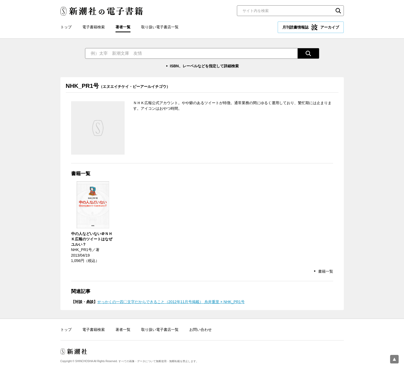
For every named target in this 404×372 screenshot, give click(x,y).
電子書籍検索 (93, 27)
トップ (66, 27)
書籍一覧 (325, 271)
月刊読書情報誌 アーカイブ (310, 27)
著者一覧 (123, 27)
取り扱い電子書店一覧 (160, 27)
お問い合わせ (200, 329)
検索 (338, 11)
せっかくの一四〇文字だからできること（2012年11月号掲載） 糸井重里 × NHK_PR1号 (171, 302)
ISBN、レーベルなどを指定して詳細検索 (204, 66)
